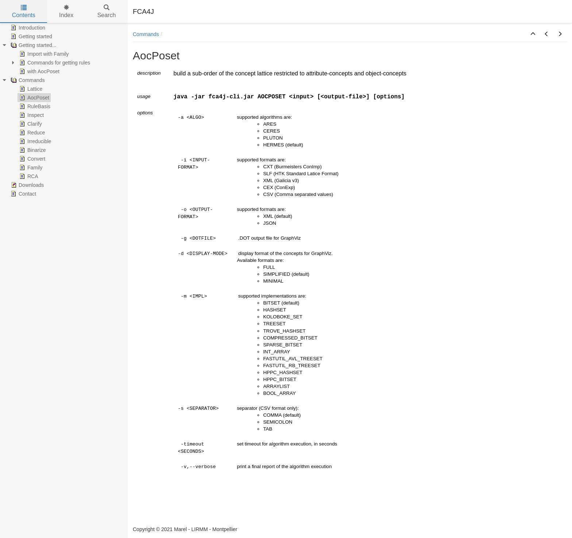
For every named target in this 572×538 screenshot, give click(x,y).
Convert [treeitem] (31, 158)
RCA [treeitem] (28, 176)
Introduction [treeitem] (27, 27)
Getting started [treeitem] (30, 36)
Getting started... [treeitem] (33, 45)
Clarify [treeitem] (30, 123)
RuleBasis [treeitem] (34, 106)
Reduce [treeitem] (31, 132)
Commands (146, 34)
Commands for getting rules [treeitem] (54, 62)
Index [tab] (66, 11)
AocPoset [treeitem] (33, 97)
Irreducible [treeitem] (34, 141)
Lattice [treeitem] (30, 89)
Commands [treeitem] (27, 80)
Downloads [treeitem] (26, 185)
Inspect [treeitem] (31, 115)
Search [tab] (106, 11)
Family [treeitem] (30, 167)
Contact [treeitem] (22, 193)
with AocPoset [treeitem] (38, 71)
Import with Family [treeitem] (43, 54)
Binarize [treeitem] (32, 150)
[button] (533, 34)
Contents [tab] (23, 11)
